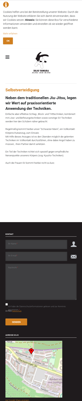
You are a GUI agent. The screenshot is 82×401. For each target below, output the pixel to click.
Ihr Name (13, 243)
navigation (7, 57)
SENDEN (16, 322)
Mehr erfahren (10, 33)
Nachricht (13, 267)
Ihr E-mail (13, 255)
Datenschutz (16, 311)
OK (8, 40)
